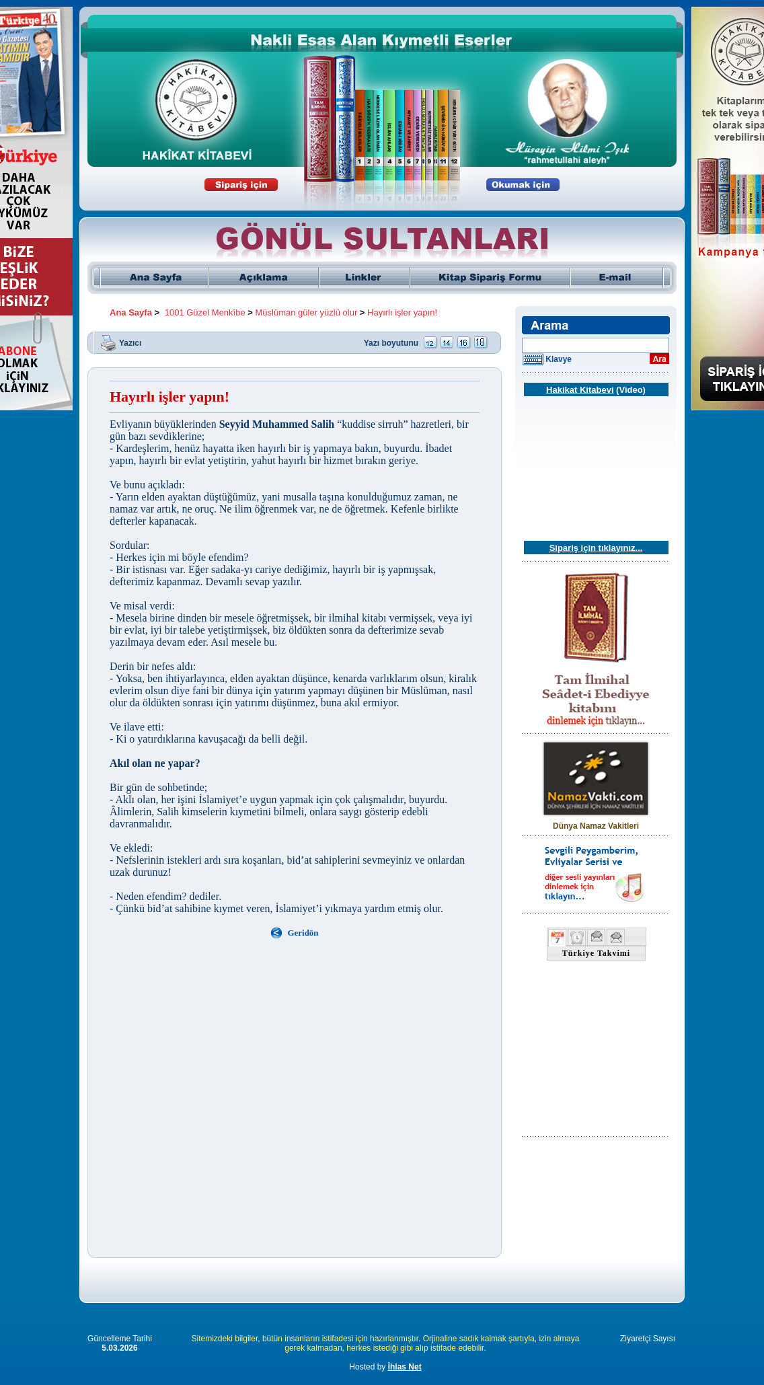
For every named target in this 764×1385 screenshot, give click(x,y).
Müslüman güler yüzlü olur (307, 312)
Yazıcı (130, 342)
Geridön (302, 933)
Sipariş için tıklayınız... (596, 548)
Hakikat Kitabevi (579, 390)
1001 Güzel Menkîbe (205, 312)
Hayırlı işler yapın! (402, 312)
